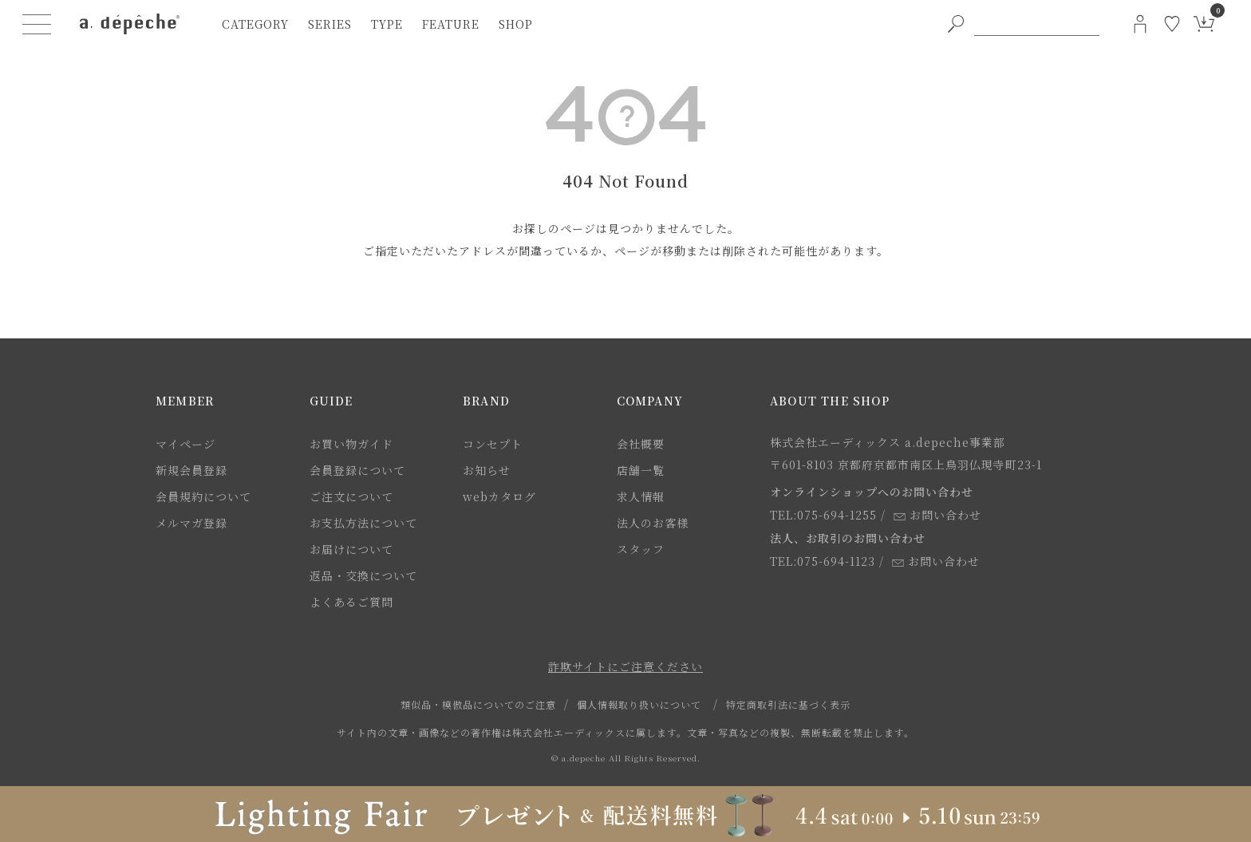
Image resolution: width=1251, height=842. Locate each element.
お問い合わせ (937, 515)
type (387, 24)
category (255, 24)
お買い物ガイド (351, 444)
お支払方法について (363, 523)
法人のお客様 (653, 523)
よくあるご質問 (351, 602)
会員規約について (203, 496)
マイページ (185, 444)
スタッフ (641, 549)
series (330, 24)
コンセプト (493, 444)
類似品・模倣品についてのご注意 (478, 704)
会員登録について (357, 470)
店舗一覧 (641, 470)
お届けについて (351, 549)
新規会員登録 (191, 470)
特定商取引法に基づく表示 (788, 704)
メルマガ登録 (191, 523)
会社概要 (641, 444)
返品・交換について (363, 575)
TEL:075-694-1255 (823, 515)
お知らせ (487, 470)
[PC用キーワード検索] (1036, 24)
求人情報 (641, 496)
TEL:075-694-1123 (822, 561)
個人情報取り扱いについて (639, 704)
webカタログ (499, 496)
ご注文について (351, 496)
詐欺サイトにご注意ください (625, 666)
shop (516, 24)
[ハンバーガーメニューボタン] (36, 24)
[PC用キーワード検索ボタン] (956, 24)
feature (450, 24)
